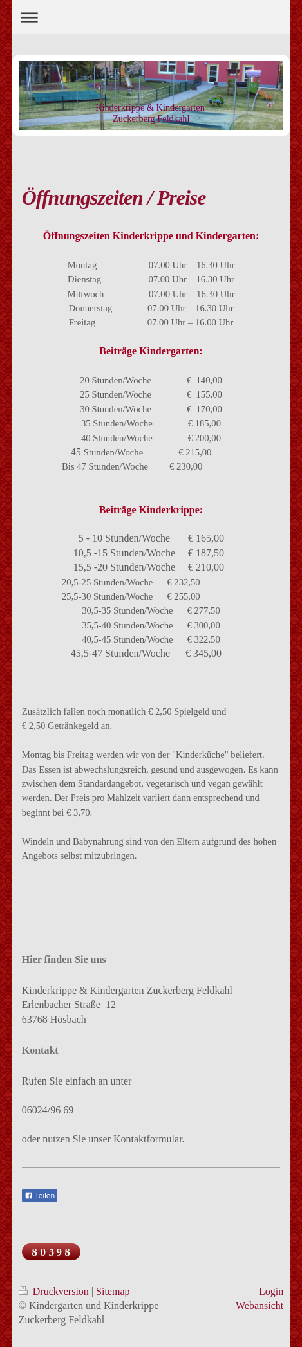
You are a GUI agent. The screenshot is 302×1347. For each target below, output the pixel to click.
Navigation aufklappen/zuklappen (151, 17)
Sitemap (112, 1291)
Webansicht (259, 1305)
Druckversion (55, 1291)
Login (271, 1291)
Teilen (39, 1195)
